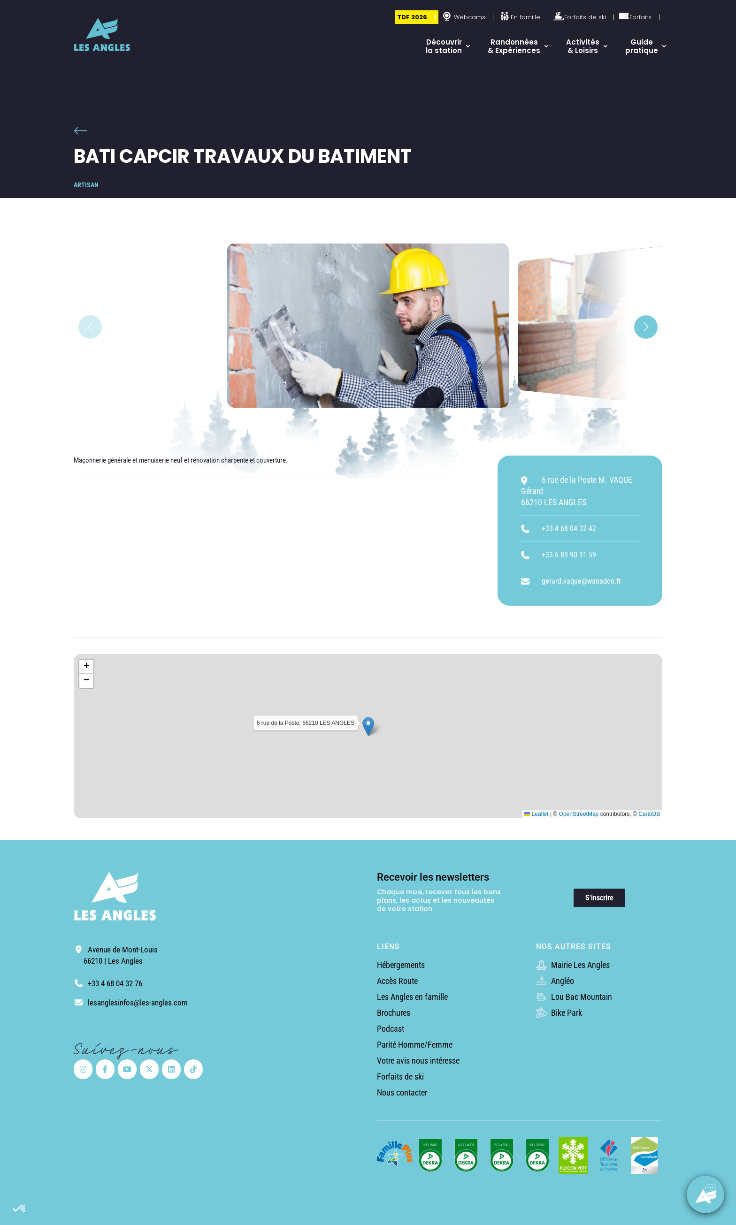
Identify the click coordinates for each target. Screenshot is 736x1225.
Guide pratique (641, 46)
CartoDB (649, 814)
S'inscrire (599, 897)
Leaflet (536, 814)
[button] (19, 1209)
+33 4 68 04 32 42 (569, 528)
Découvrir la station (444, 46)
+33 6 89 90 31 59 (569, 554)
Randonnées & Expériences (514, 46)
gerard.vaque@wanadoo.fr (581, 581)
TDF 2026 (412, 17)
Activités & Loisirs (582, 46)
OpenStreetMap (579, 814)
